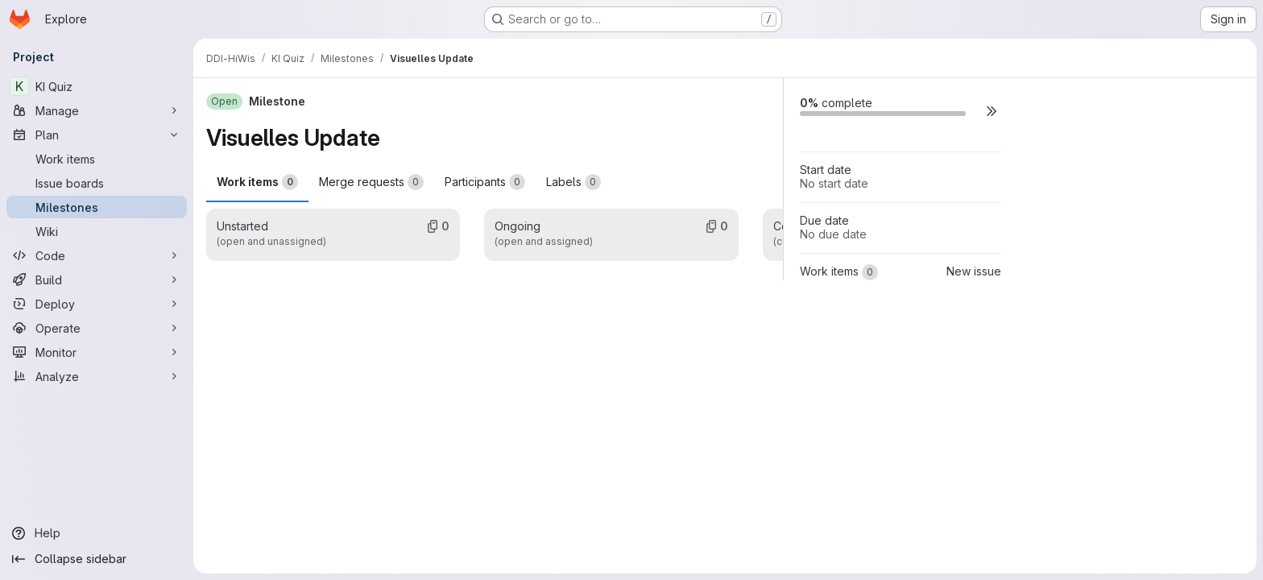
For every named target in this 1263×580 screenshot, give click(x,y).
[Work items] (96, 158)
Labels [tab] (573, 182)
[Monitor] (96, 352)
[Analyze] (96, 376)
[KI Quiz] (96, 86)
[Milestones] (96, 207)
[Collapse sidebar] (96, 559)
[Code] (96, 255)
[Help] (96, 533)
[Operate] (96, 328)
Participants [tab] (485, 182)
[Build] (96, 279)
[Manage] (96, 110)
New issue (973, 271)
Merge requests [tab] (371, 182)
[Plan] (96, 134)
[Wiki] (96, 231)
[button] (991, 110)
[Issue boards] (96, 183)
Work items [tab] (257, 182)
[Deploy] (96, 303)
